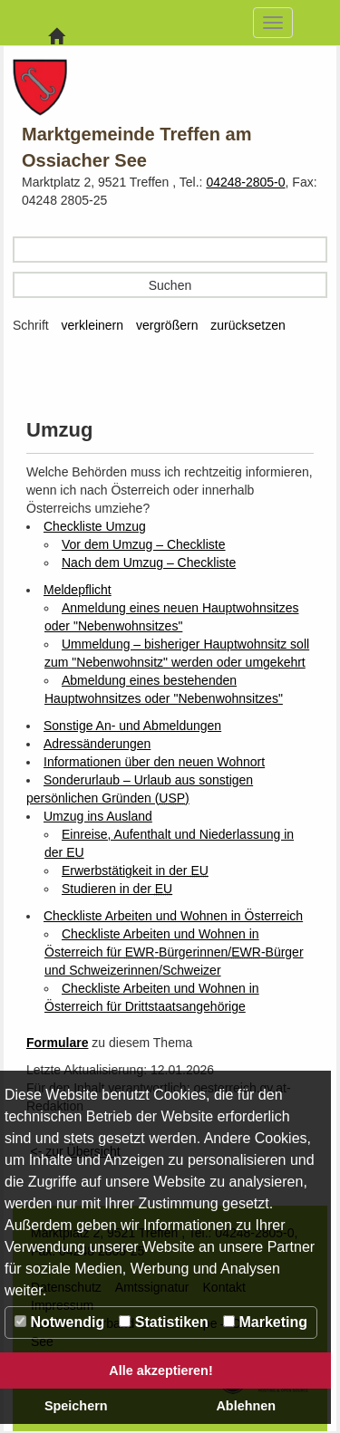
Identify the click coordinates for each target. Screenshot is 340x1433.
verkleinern (92, 325)
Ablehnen (246, 1406)
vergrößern (167, 325)
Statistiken (163, 1322)
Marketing (265, 1322)
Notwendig (59, 1322)
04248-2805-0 (245, 182)
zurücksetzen (247, 325)
